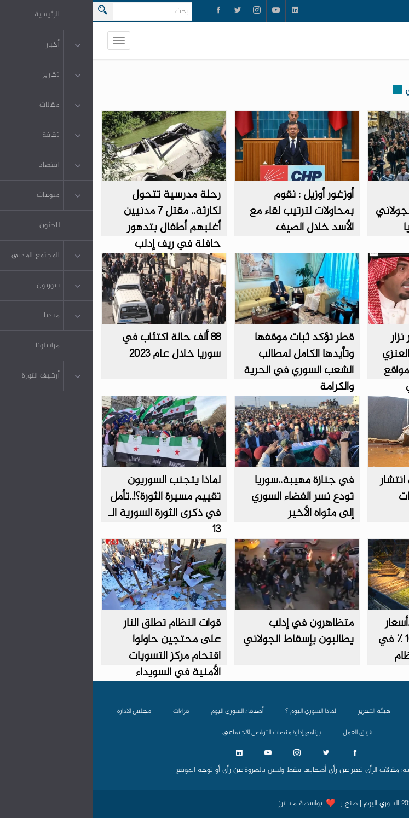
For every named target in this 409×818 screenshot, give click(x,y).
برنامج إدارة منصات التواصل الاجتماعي (179, 733)
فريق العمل (265, 733)
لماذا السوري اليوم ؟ (218, 711)
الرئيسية (373, 711)
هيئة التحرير (282, 711)
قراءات (88, 711)
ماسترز (195, 803)
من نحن (330, 711)
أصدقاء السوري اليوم (144, 711)
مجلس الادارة (42, 711)
